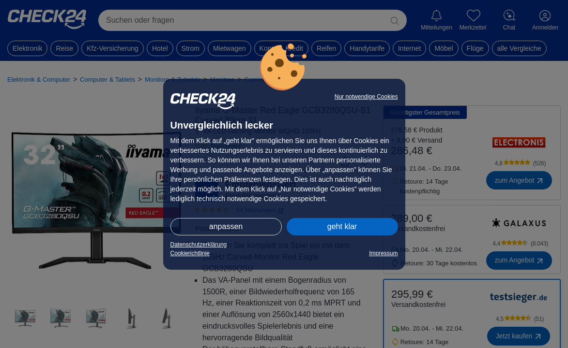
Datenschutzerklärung (198, 244)
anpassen (226, 226)
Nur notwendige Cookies (366, 96)
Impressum (383, 253)
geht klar (342, 226)
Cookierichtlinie (190, 253)
